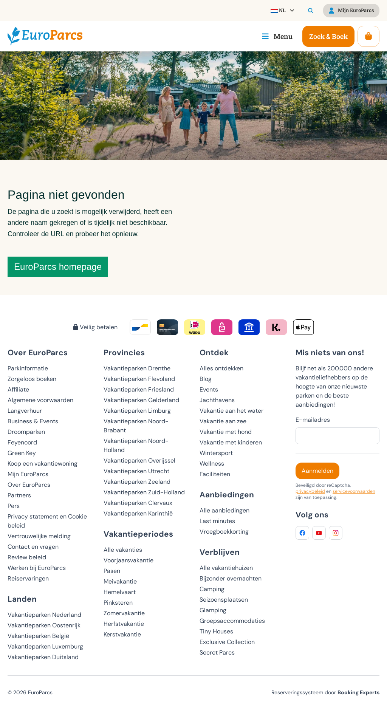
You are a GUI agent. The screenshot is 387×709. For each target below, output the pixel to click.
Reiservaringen (28, 578)
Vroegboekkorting (224, 532)
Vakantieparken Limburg (137, 411)
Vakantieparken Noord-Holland (136, 445)
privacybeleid (310, 491)
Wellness (212, 464)
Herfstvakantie (124, 624)
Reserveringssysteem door (325, 692)
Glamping (213, 610)
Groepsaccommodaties (232, 621)
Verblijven (220, 552)
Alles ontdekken (221, 368)
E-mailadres (313, 420)
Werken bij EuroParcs (37, 568)
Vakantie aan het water (231, 411)
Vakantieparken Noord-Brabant (136, 425)
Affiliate (18, 389)
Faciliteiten (215, 474)
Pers (14, 506)
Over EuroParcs (29, 485)
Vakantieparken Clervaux (138, 503)
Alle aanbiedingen (224, 510)
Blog (206, 379)
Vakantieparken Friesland (139, 389)
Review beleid (27, 557)
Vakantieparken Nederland (44, 615)
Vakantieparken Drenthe (137, 368)
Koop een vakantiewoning (42, 464)
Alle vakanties (123, 550)
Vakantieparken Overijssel (139, 460)
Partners (19, 495)
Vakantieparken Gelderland (141, 400)
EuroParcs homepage (58, 267)
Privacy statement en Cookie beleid (47, 520)
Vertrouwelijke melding (39, 536)
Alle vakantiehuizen (226, 568)
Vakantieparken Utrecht (136, 471)
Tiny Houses (216, 631)
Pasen (112, 571)
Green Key (22, 453)
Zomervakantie (124, 613)
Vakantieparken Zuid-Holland (144, 492)
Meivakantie (120, 581)
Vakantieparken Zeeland (137, 482)
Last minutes (217, 521)
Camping (212, 589)
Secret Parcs (217, 652)
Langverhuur (25, 411)
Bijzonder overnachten (231, 578)
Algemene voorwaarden (40, 400)
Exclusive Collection (227, 642)
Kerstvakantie (122, 634)
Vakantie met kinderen (231, 442)
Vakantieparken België (38, 636)
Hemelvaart (120, 592)
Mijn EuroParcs (28, 474)
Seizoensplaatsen (224, 600)
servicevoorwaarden (354, 491)
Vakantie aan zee (223, 421)
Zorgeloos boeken (32, 379)
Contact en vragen (33, 547)
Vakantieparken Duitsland (43, 657)
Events (209, 389)
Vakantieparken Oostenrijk (44, 625)
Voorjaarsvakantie (128, 560)
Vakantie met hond (226, 432)
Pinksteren (118, 603)
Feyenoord (22, 442)
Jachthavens (217, 400)
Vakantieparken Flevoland (139, 379)
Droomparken (26, 432)
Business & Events (33, 421)
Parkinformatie (28, 368)
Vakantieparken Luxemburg (45, 646)
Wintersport (216, 453)
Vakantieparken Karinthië (138, 513)
